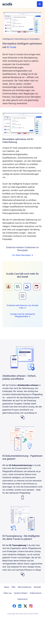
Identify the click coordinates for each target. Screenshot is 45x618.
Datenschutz (35, 593)
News (6, 587)
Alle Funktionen (24, 587)
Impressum (22, 599)
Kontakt (37, 587)
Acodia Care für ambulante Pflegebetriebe (22, 315)
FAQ (13, 587)
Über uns (8, 593)
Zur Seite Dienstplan (22, 255)
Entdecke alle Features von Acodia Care (22, 306)
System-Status (20, 593)
